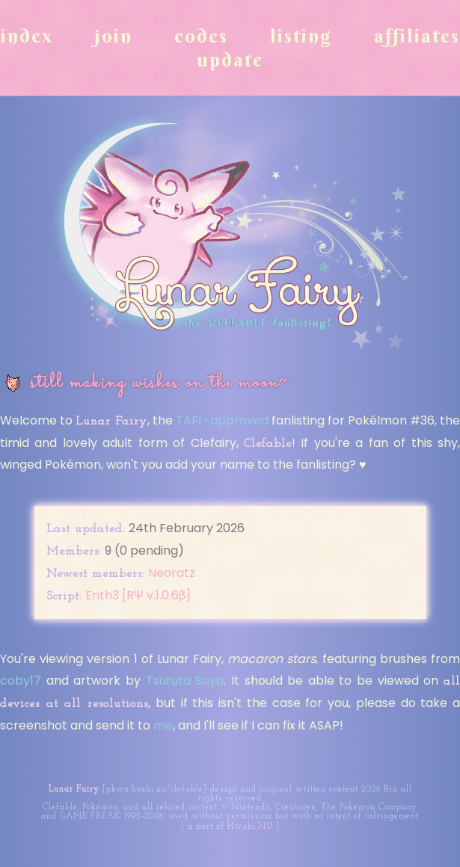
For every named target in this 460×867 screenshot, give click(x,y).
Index (27, 36)
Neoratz (171, 572)
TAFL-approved (222, 420)
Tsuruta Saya (185, 680)
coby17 (20, 680)
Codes (201, 36)
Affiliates (417, 36)
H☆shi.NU (250, 826)
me (163, 725)
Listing (301, 36)
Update (230, 60)
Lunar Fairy (74, 789)
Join (113, 36)
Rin (391, 789)
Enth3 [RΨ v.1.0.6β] (138, 595)
